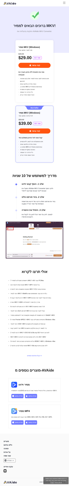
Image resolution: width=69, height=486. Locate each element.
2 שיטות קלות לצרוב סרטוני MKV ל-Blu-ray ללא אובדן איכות (28, 345)
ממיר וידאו (24, 384)
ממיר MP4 (24, 411)
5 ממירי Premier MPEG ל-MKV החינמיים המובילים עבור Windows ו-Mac (32, 319)
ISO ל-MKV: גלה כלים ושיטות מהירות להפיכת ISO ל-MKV (28, 337)
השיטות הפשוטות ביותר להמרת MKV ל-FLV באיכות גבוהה (28, 289)
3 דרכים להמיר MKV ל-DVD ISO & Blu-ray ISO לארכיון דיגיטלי (29, 332)
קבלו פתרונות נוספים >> (34, 355)
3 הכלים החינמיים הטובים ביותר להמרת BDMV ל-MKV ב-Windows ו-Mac (32, 341)
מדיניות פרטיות (58, 482)
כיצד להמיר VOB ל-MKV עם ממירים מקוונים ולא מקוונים (27, 324)
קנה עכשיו (34, 65)
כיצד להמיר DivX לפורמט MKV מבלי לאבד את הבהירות (27, 311)
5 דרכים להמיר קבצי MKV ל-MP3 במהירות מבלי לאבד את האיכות (30, 298)
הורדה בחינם (17, 396)
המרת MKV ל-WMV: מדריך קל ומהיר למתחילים (25, 302)
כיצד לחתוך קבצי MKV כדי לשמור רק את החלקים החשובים (28, 328)
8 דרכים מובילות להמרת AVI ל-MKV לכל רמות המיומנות (27, 306)
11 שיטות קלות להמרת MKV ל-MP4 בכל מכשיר (25, 285)
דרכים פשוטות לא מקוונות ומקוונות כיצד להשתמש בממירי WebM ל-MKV (32, 315)
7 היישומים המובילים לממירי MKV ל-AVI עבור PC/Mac (27, 280)
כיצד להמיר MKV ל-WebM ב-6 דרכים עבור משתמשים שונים (28, 293)
